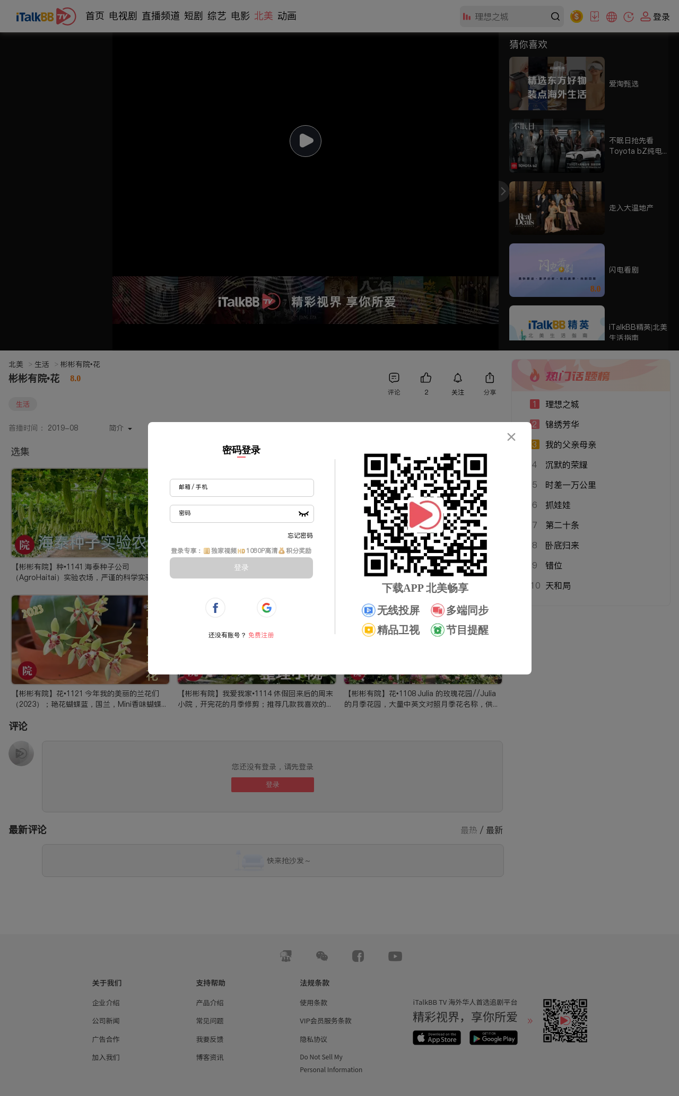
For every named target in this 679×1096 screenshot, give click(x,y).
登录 (241, 567)
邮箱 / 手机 (193, 487)
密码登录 (241, 450)
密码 (184, 512)
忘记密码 (300, 535)
